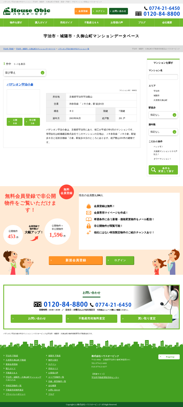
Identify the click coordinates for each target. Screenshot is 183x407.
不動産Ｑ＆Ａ (11, 373)
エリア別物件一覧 (56, 377)
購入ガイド (11, 368)
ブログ (51, 394)
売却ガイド (53, 368)
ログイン (52, 364)
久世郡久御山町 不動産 (16, 360)
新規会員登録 (12, 364)
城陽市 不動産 (54, 356)
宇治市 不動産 (8, 49)
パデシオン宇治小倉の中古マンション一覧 (73, 49)
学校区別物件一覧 (14, 385)
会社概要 (52, 385)
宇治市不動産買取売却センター (105, 377)
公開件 (15, 122)
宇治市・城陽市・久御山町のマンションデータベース (36, 49)
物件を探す (53, 360)
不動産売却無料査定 (14, 390)
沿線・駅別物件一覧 (57, 381)
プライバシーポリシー (15, 394)
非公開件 (32, 122)
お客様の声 (53, 373)
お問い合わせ (54, 390)
